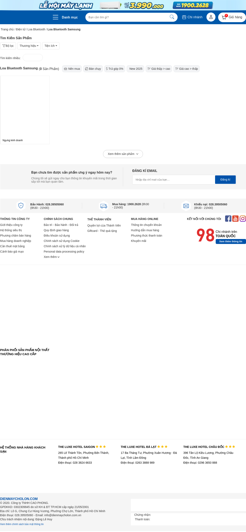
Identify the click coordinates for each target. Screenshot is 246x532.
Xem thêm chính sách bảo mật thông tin (22, 524)
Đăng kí (225, 179)
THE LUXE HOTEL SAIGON (82, 446)
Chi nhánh (192, 17)
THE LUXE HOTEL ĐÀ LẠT (144, 446)
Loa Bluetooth (36, 29)
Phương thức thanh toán (146, 235)
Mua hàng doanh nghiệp (15, 241)
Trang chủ (7, 29)
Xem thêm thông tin (230, 241)
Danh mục (70, 17)
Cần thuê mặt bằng (12, 246)
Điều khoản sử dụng (57, 235)
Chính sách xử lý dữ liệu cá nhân (65, 246)
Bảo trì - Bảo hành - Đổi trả (61, 225)
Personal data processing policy (64, 251)
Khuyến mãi (138, 241)
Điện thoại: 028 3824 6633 (75, 462)
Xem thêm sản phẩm (123, 154)
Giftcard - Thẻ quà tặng (102, 230)
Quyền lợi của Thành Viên (104, 225)
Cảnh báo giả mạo (12, 251)
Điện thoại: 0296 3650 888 (200, 462)
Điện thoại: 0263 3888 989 (137, 462)
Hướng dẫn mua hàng (145, 230)
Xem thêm (52, 257)
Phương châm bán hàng (15, 235)
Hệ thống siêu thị (11, 230)
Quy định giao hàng (56, 230)
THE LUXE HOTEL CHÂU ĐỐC (209, 446)
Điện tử (20, 29)
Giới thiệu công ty (11, 225)
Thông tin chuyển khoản (146, 225)
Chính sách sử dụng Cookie (61, 241)
